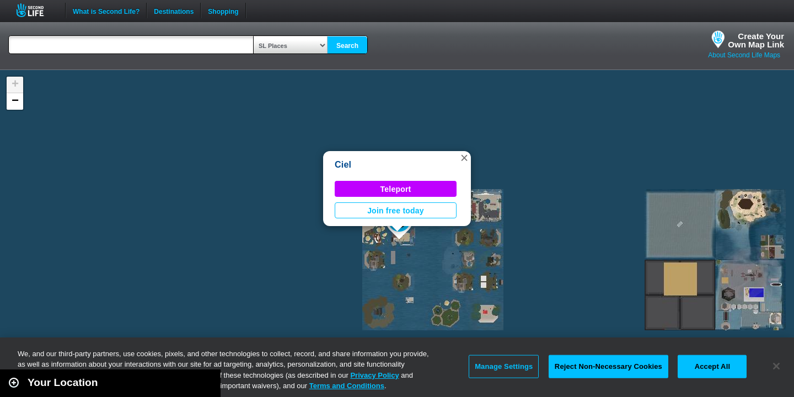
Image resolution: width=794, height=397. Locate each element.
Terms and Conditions (346, 386)
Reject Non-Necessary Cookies (608, 366)
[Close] (776, 366)
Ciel (343, 164)
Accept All (712, 366)
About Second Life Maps (744, 55)
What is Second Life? (106, 10)
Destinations (174, 10)
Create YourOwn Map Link (756, 40)
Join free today (395, 210)
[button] (464, 157)
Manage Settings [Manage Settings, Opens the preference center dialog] (504, 366)
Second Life (36, 10)
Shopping (223, 10)
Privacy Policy (374, 375)
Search (347, 46)
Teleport (395, 189)
